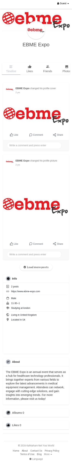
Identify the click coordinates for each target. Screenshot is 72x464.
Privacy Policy (52, 450)
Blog (39, 454)
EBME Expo (35, 44)
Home (16, 450)
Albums (17, 412)
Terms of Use (27, 454)
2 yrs (18, 92)
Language (36, 459)
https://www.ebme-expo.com (25, 291)
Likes (15, 425)
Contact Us (36, 450)
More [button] (48, 454)
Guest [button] (63, 3)
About (25, 450)
